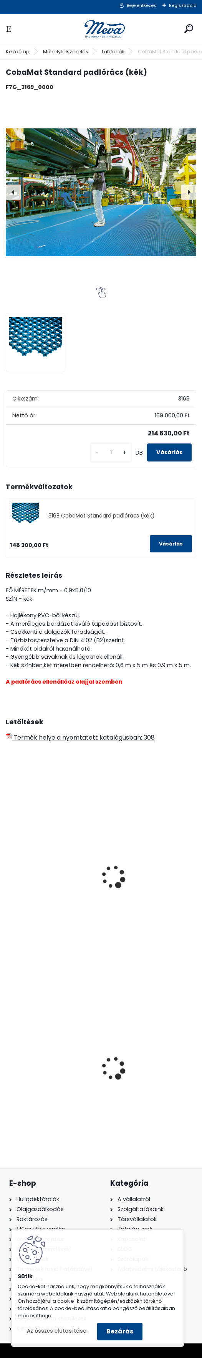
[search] (188, 28)
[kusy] (111, 452)
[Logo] (101, 29)
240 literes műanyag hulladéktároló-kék (140, 1071)
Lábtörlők (113, 51)
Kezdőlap (18, 51)
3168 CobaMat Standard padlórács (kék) (101, 515)
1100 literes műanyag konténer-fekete (42, 1071)
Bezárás (119, 1331)
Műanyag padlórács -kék (49, 879)
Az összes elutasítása (57, 1331)
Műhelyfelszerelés (65, 51)
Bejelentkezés (141, 5)
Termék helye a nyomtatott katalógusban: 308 (80, 737)
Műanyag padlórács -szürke (142, 883)
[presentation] (13, 192)
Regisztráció (182, 5)
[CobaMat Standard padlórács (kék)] (101, 192)
